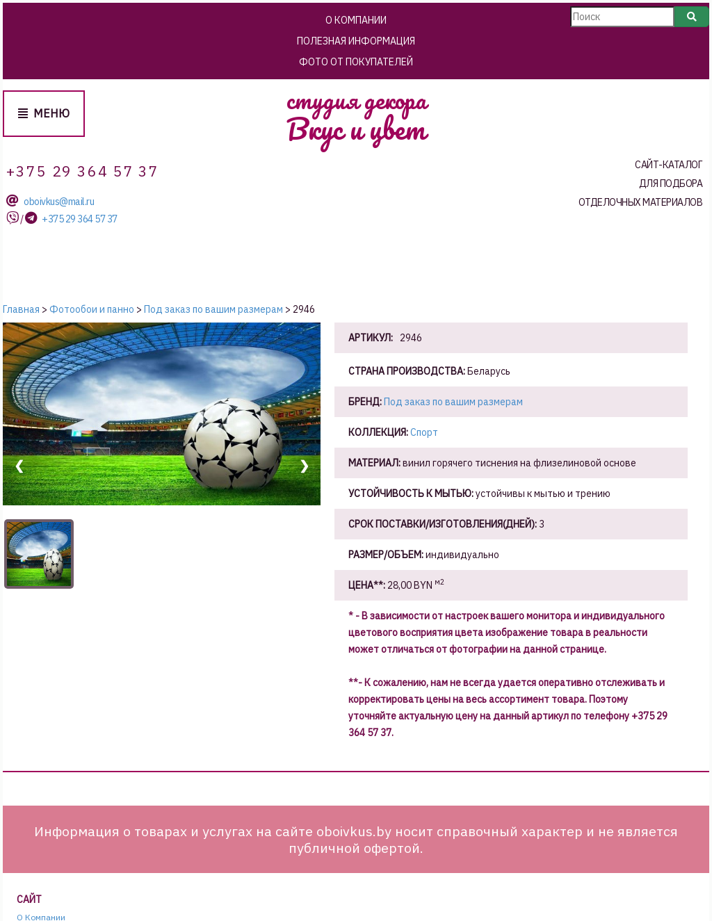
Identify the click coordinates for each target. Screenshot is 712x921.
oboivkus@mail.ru (59, 202)
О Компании (356, 20)
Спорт (424, 432)
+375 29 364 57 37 (80, 219)
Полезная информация (356, 41)
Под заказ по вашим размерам (453, 402)
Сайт (29, 900)
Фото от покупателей (356, 62)
